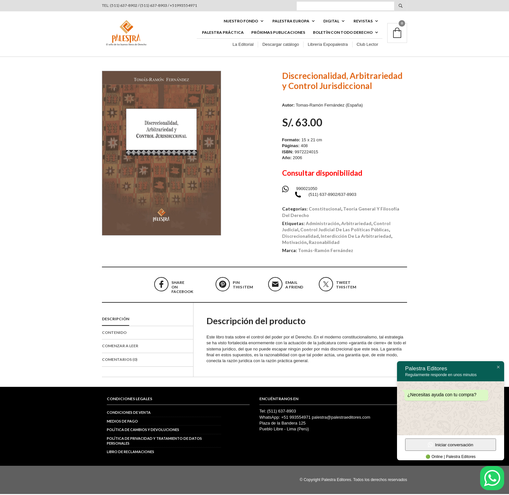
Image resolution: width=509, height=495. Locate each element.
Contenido (114, 333)
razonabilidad (324, 243)
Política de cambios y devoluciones (143, 430)
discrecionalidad (300, 237)
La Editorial (243, 45)
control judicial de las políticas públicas (344, 230)
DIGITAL (331, 21)
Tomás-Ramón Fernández (325, 251)
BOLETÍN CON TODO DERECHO (343, 33)
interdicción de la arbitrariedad (356, 237)
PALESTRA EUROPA (290, 21)
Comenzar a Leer (120, 346)
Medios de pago (122, 422)
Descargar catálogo (280, 45)
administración (322, 224)
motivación (294, 243)
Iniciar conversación (450, 444)
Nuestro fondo (241, 21)
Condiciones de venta (129, 414)
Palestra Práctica (223, 33)
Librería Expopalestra (328, 45)
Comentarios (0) (119, 360)
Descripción (115, 319)
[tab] (147, 320)
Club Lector (367, 45)
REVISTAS (363, 21)
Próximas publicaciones (278, 33)
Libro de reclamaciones (130, 453)
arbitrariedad (356, 224)
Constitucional (325, 209)
